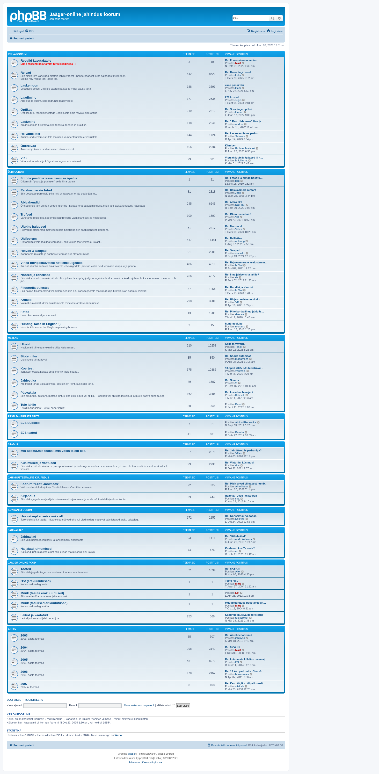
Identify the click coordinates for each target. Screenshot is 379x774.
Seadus (13, 444)
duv (237, 465)
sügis (238, 100)
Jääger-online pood (22, 562)
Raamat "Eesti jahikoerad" (241, 495)
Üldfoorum (16, 172)
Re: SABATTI (233, 568)
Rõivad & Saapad (34, 251)
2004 (24, 647)
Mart (238, 63)
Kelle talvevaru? (235, 343)
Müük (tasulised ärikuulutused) (44, 603)
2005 (24, 659)
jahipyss (240, 638)
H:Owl (238, 265)
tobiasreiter (241, 617)
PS (237, 662)
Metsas (13, 338)
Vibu (24, 158)
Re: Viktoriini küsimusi (239, 462)
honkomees (242, 674)
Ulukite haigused (33, 226)
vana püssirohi (234, 85)
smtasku (240, 253)
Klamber (230, 145)
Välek (238, 229)
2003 (24, 635)
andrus (239, 124)
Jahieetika (28, 380)
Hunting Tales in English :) (40, 324)
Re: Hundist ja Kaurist (239, 287)
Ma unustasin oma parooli (139, 705)
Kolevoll (240, 395)
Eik (237, 592)
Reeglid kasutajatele (36, 60)
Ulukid (25, 344)
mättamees (241, 358)
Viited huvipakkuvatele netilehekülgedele (51, 263)
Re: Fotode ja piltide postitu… (244, 177)
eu (236, 551)
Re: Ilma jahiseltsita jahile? (242, 274)
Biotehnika (29, 356)
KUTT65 (240, 204)
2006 (24, 671)
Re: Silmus (232, 380)
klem (238, 88)
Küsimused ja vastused (38, 463)
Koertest (27, 368)
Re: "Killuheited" (235, 536)
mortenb (240, 326)
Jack (238, 192)
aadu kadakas (243, 539)
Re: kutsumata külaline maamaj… (246, 659)
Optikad (26, 109)
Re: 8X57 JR (233, 647)
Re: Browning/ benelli (238, 72)
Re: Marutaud (233, 226)
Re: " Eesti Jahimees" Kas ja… (244, 121)
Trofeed (26, 214)
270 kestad (232, 97)
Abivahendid (30, 202)
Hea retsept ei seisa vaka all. (42, 516)
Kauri (238, 404)
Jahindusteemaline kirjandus (28, 477)
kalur (238, 75)
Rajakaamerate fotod (36, 190)
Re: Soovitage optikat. (239, 109)
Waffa (118, 735)
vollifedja (240, 370)
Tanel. (238, 346)
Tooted (26, 569)
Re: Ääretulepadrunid (238, 635)
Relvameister (30, 134)
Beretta (239, 432)
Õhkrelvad (28, 146)
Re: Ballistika (233, 238)
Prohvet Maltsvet (245, 148)
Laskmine (28, 121)
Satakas (240, 136)
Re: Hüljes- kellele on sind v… (244, 299)
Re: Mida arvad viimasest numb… (246, 483)
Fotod (25, 312)
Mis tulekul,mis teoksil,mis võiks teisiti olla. (53, 451)
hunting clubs (233, 323)
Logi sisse (14, 699)
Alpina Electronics (245, 422)
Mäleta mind (166, 705)
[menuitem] (30, 31)
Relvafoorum (17, 54)
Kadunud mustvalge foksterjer (244, 614)
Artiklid (26, 300)
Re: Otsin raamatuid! (238, 214)
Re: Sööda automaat (238, 355)
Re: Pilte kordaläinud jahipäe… (244, 311)
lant (237, 180)
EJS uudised (30, 423)
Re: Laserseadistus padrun (242, 133)
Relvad (26, 72)
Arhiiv (12, 629)
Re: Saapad (232, 250)
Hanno (239, 112)
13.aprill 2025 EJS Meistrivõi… (244, 368)
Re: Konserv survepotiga (240, 515)
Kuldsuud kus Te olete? (240, 548)
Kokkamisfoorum (20, 510)
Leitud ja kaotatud (34, 615)
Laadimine (28, 97)
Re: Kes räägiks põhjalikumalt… (245, 683)
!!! (236, 383)
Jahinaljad (15, 530)
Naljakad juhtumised (36, 548)
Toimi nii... (231, 580)
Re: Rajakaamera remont (240, 189)
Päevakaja (28, 392)
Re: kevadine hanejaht (239, 392)
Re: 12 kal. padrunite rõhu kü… (244, 671)
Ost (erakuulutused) (36, 581)
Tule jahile (28, 404)
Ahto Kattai (241, 486)
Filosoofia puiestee (35, 287)
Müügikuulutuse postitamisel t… (245, 602)
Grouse (239, 314)
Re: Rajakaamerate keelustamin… (246, 262)
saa (237, 498)
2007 (24, 684)
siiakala (239, 686)
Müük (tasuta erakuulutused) (42, 593)
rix (236, 277)
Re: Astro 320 (233, 202)
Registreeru (34, 699)
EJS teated (29, 432)
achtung (240, 241)
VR (237, 217)
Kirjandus (28, 496)
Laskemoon (29, 85)
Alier (238, 571)
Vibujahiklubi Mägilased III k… (244, 157)
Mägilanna (241, 160)
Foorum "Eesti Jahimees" (40, 484)
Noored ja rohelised (35, 275)
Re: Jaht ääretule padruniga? (243, 450)
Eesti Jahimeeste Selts (23, 416)
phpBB (131, 753)
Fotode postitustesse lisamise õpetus (49, 178)
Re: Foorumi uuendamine (241, 60)
